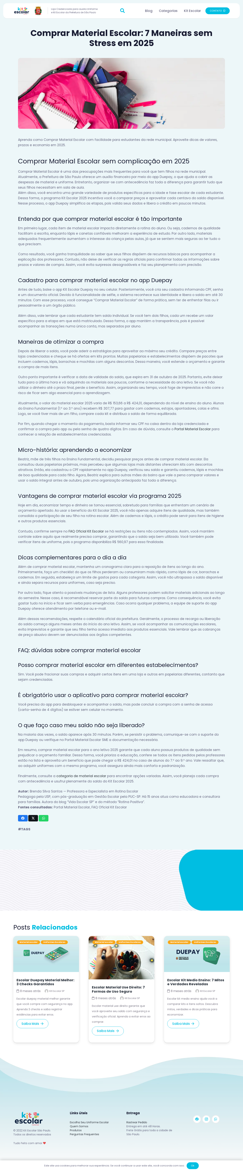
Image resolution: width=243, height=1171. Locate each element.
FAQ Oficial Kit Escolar (86, 531)
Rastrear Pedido (136, 1122)
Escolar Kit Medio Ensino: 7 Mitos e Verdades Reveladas (195, 982)
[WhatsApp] (216, 1119)
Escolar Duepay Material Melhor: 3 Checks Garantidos (45, 982)
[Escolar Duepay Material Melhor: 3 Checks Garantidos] (46, 938)
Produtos (76, 1130)
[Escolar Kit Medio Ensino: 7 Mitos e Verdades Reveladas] (197, 938)
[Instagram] (206, 1119)
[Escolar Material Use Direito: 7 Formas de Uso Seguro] (121, 938)
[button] (123, 10)
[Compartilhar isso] (23, 818)
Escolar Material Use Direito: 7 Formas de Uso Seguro (118, 989)
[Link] (28, 11)
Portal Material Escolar (192, 429)
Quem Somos (79, 1126)
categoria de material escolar (81, 776)
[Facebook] (197, 1119)
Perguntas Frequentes (84, 1134)
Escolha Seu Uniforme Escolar (89, 1122)
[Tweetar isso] (33, 818)
